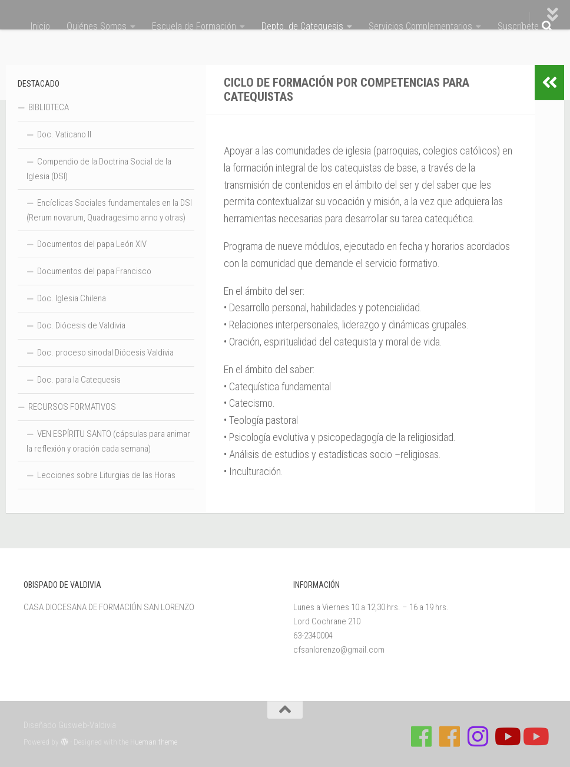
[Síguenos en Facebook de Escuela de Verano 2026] (450, 736)
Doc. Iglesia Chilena (71, 298)
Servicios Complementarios (420, 26)
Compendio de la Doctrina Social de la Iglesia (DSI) (98, 169)
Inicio (40, 26)
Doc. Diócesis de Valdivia (81, 325)
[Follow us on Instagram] (478, 736)
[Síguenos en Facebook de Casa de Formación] (421, 736)
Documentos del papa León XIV (92, 244)
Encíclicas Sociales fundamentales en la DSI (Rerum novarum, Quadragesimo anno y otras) (109, 210)
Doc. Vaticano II (64, 134)
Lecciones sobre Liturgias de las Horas (106, 475)
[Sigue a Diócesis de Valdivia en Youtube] (534, 736)
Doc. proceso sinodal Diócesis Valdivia (105, 352)
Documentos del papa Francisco (94, 271)
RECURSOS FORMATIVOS (72, 406)
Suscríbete (518, 26)
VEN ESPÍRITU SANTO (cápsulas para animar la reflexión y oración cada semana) (108, 441)
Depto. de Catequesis (302, 26)
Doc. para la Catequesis (79, 379)
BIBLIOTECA (48, 107)
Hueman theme (153, 742)
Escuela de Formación (194, 26)
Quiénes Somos (97, 26)
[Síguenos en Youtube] (506, 736)
